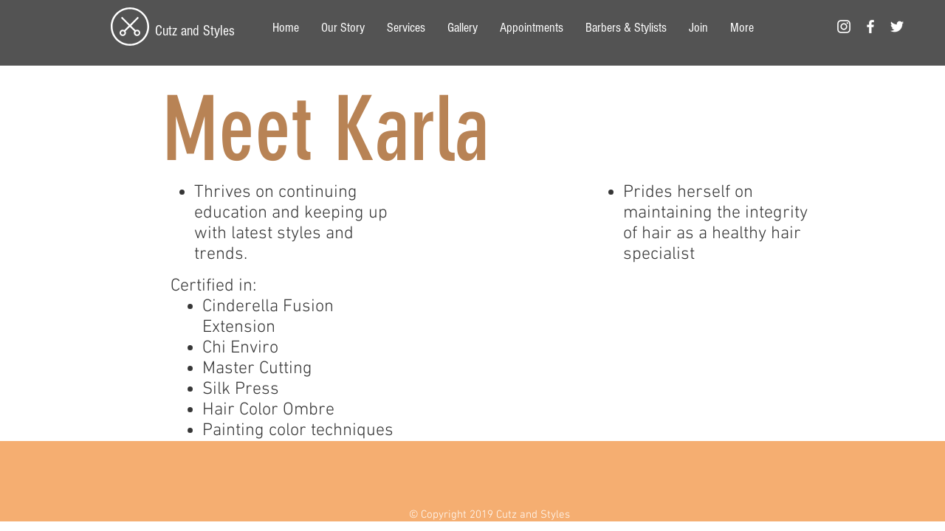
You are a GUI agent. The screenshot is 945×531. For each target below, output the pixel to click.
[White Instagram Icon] (844, 26)
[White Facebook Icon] (870, 26)
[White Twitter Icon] (897, 26)
